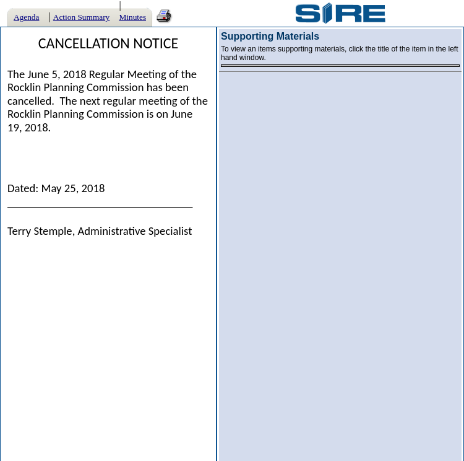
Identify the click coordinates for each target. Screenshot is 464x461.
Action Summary (81, 17)
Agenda (26, 17)
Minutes (132, 17)
